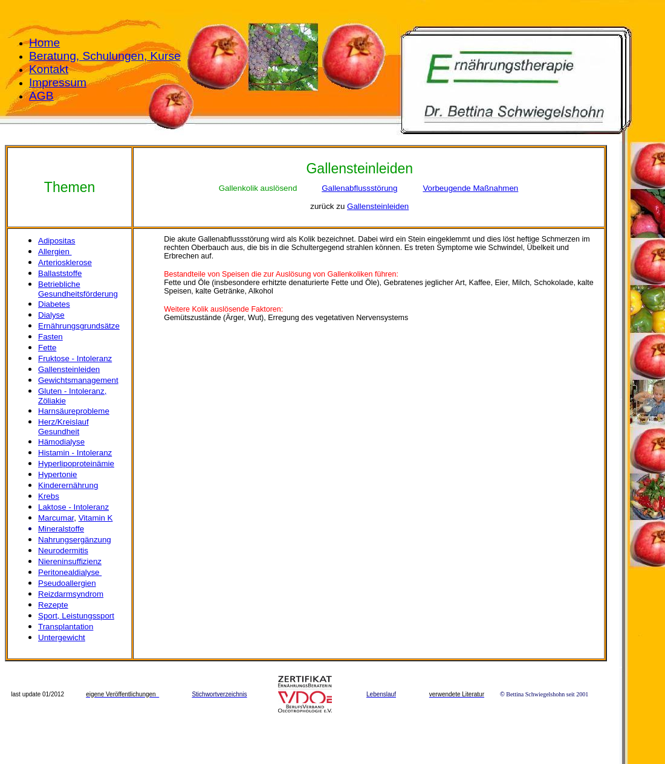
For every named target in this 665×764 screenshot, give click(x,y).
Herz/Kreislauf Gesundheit (63, 426)
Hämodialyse (61, 441)
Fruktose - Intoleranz (75, 358)
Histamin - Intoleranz (75, 452)
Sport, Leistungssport (76, 615)
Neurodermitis (63, 550)
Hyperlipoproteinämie (76, 463)
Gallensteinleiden (378, 206)
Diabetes (54, 304)
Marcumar (56, 517)
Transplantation (65, 626)
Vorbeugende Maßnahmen (470, 188)
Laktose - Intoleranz (73, 507)
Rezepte (53, 604)
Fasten (50, 336)
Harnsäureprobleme (73, 411)
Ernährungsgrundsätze (79, 325)
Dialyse (51, 314)
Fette (47, 347)
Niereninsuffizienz (70, 561)
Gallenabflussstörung (359, 188)
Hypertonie (57, 474)
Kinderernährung (68, 485)
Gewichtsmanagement (78, 380)
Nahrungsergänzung (74, 539)
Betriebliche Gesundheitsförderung (78, 289)
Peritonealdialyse (70, 572)
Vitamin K (96, 517)
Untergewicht (61, 637)
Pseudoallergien (67, 583)
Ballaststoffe (60, 273)
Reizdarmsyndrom (70, 594)
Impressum (57, 82)
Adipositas (57, 240)
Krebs (48, 496)
